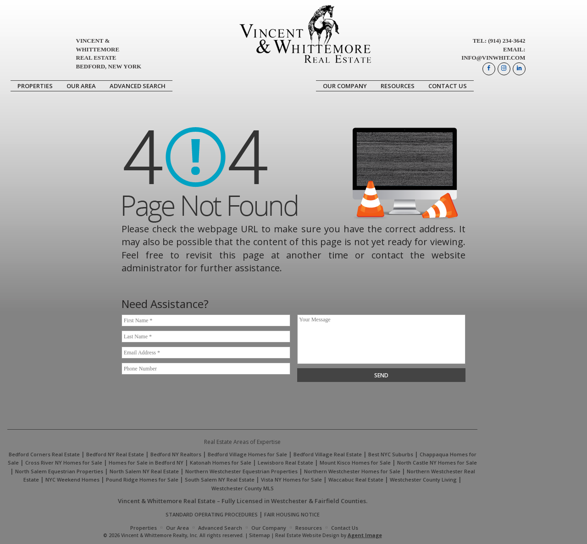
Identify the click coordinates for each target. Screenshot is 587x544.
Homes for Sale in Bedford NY (146, 462)
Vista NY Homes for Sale (291, 479)
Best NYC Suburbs (390, 454)
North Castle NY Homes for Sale (437, 462)
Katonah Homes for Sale (220, 462)
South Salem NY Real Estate (220, 479)
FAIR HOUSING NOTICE (292, 514)
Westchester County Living (423, 479)
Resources (398, 86)
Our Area (81, 86)
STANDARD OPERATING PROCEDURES (212, 514)
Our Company (345, 86)
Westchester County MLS (242, 488)
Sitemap (259, 535)
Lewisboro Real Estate (285, 462)
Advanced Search (138, 86)
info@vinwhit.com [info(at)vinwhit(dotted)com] (493, 57)
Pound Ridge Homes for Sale (142, 479)
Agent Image (365, 535)
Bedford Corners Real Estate (44, 454)
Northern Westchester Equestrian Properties (241, 471)
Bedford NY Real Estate (115, 454)
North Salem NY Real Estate (144, 471)
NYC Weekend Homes (72, 479)
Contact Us (447, 86)
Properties (35, 86)
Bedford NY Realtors (175, 454)
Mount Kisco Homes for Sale (355, 462)
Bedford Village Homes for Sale (247, 454)
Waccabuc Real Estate (355, 479)
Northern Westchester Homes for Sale (352, 471)
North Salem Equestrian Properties (59, 471)
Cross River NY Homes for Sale (63, 462)
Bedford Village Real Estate (328, 454)
